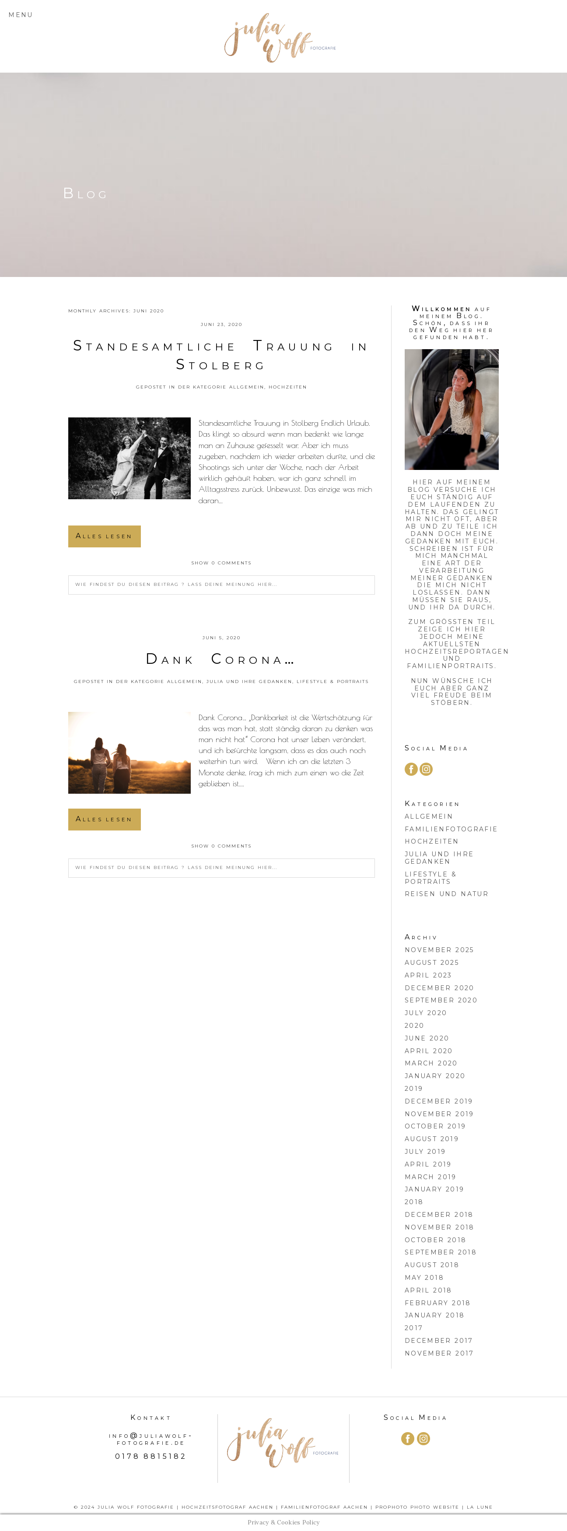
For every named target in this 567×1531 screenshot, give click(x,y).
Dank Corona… (221, 658)
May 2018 (424, 1278)
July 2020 (426, 1013)
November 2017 (439, 1353)
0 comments (221, 563)
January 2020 (435, 1076)
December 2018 (439, 1215)
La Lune (480, 1507)
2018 (414, 1202)
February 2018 (438, 1303)
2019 (414, 1089)
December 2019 (439, 1101)
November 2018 (440, 1227)
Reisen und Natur (447, 894)
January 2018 (435, 1315)
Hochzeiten (288, 387)
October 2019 (435, 1126)
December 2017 (439, 1341)
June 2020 (427, 1038)
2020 (415, 1026)
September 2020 (441, 1000)
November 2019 (439, 1114)
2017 (414, 1328)
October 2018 (436, 1240)
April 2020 (429, 1051)
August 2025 (432, 963)
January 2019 (435, 1189)
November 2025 (439, 950)
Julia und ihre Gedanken (249, 681)
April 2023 (428, 975)
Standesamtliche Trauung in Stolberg (221, 354)
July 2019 (425, 1152)
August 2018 (432, 1265)
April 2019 (428, 1164)
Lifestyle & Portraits (333, 681)
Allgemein (246, 387)
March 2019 (431, 1177)
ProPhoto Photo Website (417, 1507)
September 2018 (441, 1252)
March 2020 (431, 1063)
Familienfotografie (451, 829)
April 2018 (428, 1290)
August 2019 (432, 1139)
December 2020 (440, 988)
